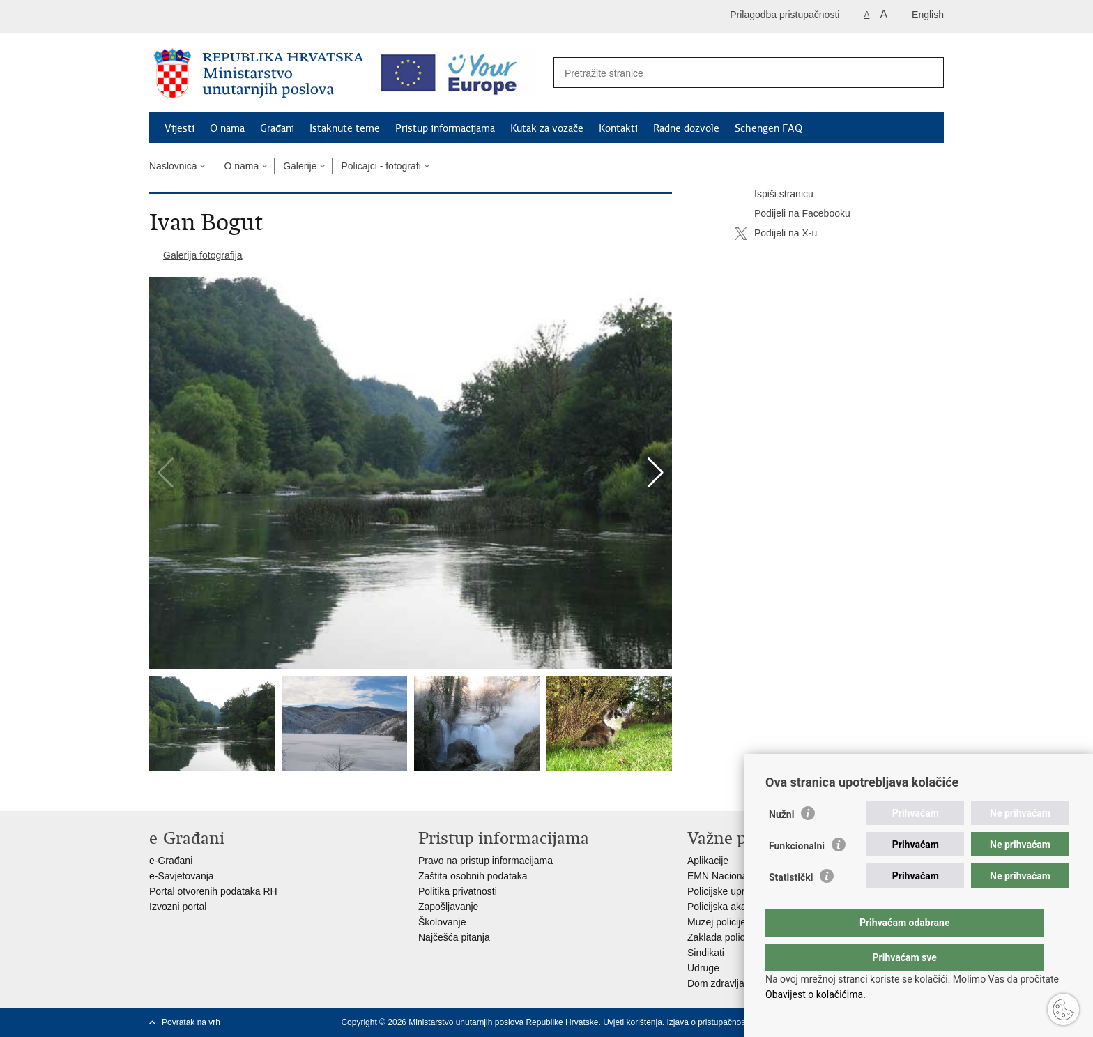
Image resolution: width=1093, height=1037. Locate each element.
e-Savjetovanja (181, 875)
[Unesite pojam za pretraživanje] (734, 72)
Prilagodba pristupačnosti (784, 14)
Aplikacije (707, 860)
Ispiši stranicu (774, 194)
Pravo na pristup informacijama (485, 860)
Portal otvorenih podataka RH (213, 891)
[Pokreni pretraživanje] (926, 73)
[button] (655, 472)
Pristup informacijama (445, 128)
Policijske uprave (723, 891)
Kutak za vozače (546, 128)
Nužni (781, 842)
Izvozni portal (177, 906)
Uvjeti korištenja (632, 1022)
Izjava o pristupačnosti (708, 1022)
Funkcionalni (797, 873)
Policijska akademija (731, 906)
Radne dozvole (686, 128)
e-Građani (170, 860)
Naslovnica (173, 166)
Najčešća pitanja (454, 937)
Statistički (791, 905)
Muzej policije (716, 922)
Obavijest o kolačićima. (815, 994)
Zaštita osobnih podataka (472, 875)
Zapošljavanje (448, 906)
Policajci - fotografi (380, 166)
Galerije (299, 166)
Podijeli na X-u (776, 233)
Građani (277, 128)
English (928, 14)
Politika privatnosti (457, 891)
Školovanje (442, 922)
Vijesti (179, 128)
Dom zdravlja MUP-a (732, 983)
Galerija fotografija (203, 255)
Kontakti (618, 128)
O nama (227, 128)
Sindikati (705, 952)
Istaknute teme (344, 128)
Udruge (703, 968)
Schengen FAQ (768, 128)
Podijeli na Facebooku (792, 214)
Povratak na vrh (191, 1022)
